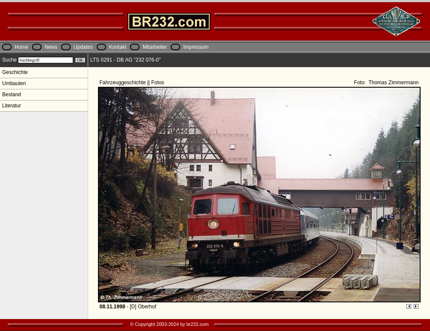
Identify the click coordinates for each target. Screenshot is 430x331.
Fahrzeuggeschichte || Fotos (133, 83)
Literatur (11, 106)
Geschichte (15, 72)
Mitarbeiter (154, 47)
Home (21, 47)
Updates (83, 47)
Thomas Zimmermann (392, 83)
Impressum (195, 47)
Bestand (11, 95)
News (50, 47)
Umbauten (14, 83)
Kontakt (118, 47)
